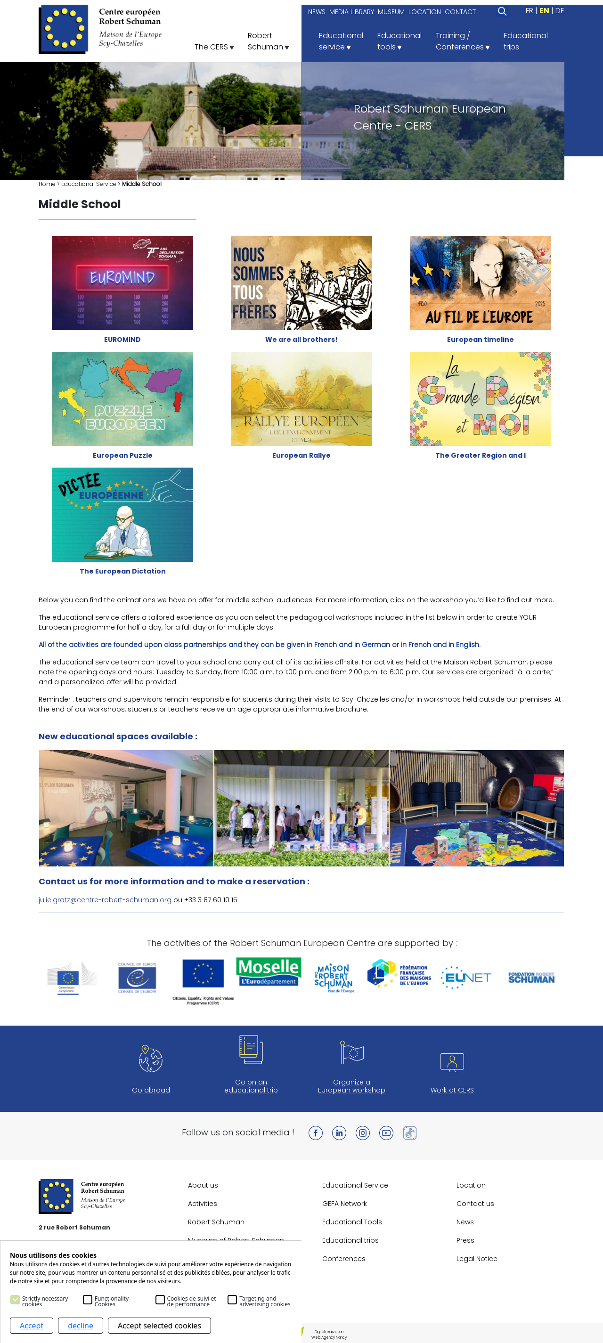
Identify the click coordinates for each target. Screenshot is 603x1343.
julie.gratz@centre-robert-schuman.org (105, 900)
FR (529, 10)
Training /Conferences (462, 41)
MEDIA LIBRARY (351, 11)
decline (80, 1325)
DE (559, 10)
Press (465, 1240)
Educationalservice (341, 41)
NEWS (317, 11)
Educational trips (350, 1240)
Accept (31, 1325)
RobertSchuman (268, 41)
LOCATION (424, 11)
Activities (202, 1203)
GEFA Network (344, 1203)
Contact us (475, 1203)
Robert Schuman (216, 1222)
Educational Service (88, 184)
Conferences (344, 1258)
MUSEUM (391, 11)
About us (203, 1185)
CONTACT (460, 11)
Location (471, 1185)
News (465, 1222)
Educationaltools (399, 41)
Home (47, 184)
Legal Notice (476, 1258)
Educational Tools (352, 1222)
